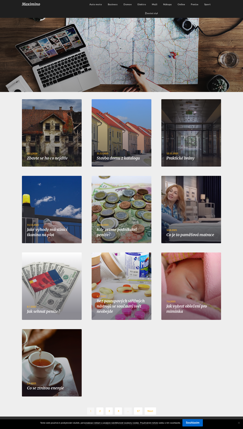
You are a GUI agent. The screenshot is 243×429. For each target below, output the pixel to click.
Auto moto (95, 4)
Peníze (194, 4)
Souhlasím (192, 422)
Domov (128, 4)
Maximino (31, 4)
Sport (207, 4)
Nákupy (167, 4)
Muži (154, 4)
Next (150, 410)
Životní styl (151, 13)
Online (181, 4)
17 (138, 410)
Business (113, 4)
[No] (238, 422)
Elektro (142, 4)
